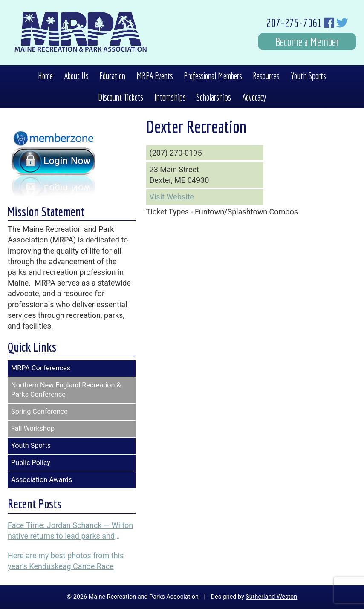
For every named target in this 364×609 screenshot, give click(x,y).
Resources (266, 76)
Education (112, 76)
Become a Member (307, 41)
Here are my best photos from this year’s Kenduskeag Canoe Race (66, 561)
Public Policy (30, 463)
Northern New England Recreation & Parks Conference (66, 390)
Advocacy (254, 97)
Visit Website (172, 196)
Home (45, 76)
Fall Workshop (33, 428)
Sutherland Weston (271, 596)
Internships (170, 97)
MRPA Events (154, 76)
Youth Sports (308, 76)
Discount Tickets (120, 97)
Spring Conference (39, 411)
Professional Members (213, 76)
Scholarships (213, 97)
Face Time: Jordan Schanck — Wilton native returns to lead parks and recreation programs (70, 531)
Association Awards (41, 480)
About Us (76, 76)
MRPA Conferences (40, 368)
